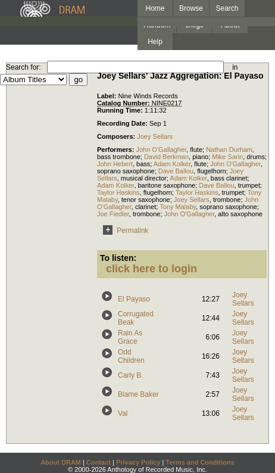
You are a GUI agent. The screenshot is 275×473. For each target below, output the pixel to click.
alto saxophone (240, 213)
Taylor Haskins (118, 192)
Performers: (116, 149)
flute (196, 149)
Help (155, 42)
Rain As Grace (130, 337)
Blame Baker (138, 394)
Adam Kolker (172, 163)
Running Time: (121, 110)
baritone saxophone (167, 185)
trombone (226, 199)
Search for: (23, 67)
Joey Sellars (155, 136)
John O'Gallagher (161, 149)
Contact (98, 462)
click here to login (151, 269)
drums (255, 156)
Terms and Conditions (200, 462)
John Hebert (115, 163)
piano (200, 156)
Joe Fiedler (113, 213)
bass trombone (118, 156)
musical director (144, 178)
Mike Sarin (227, 156)
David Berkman (166, 156)
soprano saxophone (126, 171)
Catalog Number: (124, 103)
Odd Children (131, 356)
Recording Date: (123, 123)
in (235, 67)
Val (122, 413)
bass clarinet (229, 178)
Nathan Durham (229, 149)
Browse (191, 8)
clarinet (145, 206)
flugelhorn (211, 171)
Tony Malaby (178, 206)
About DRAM (60, 462)
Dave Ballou (175, 171)
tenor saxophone (145, 199)
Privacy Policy (138, 462)
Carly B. (130, 375)
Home (154, 8)
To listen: (118, 258)
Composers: (117, 136)
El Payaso (134, 299)
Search (227, 8)
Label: (107, 95)
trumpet (249, 185)
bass (143, 163)
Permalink (123, 230)
